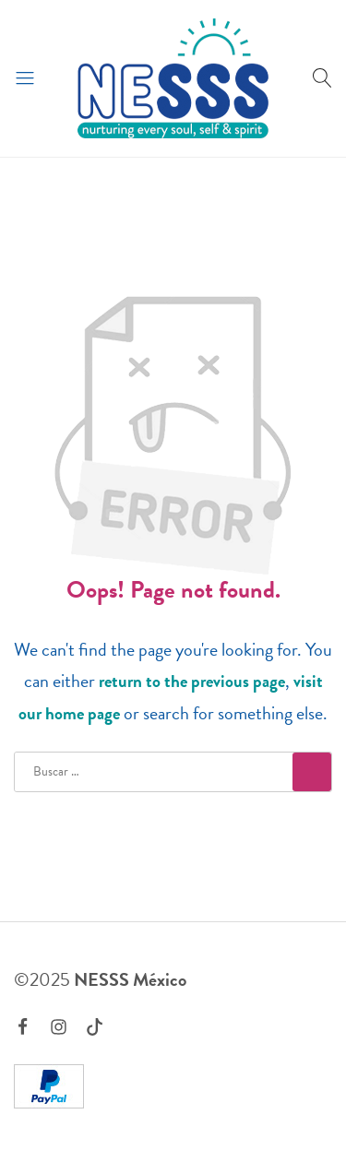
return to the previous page (192, 681)
